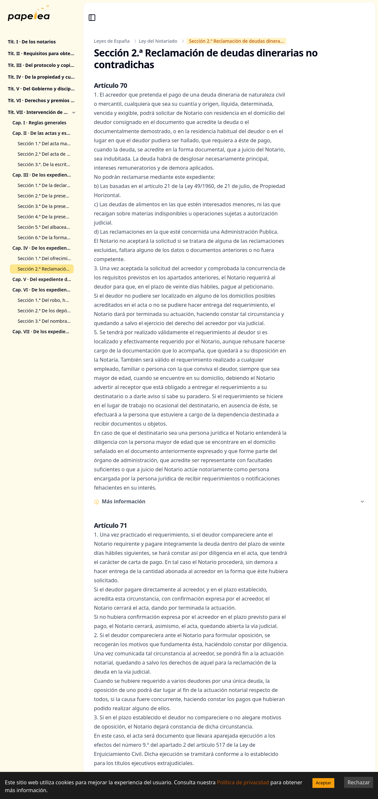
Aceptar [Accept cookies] (323, 783)
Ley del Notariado (158, 41)
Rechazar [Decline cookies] (358, 782)
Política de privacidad (243, 782)
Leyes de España (112, 41)
